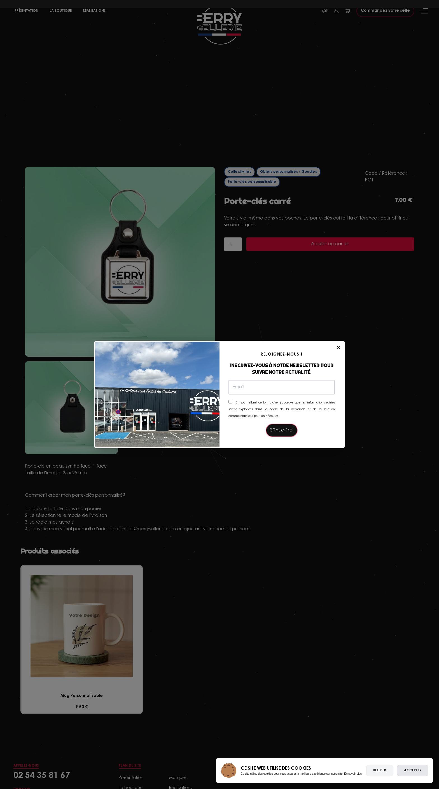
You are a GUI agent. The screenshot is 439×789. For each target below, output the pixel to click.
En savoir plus (353, 773)
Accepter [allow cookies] (412, 770)
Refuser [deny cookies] (379, 770)
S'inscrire (281, 430)
